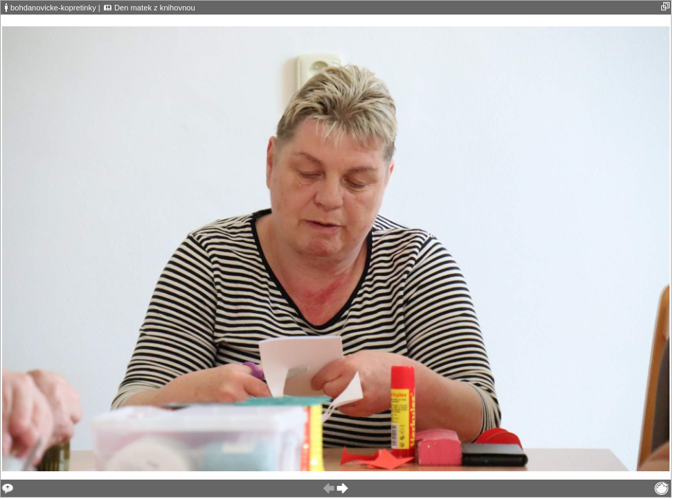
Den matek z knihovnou (154, 7)
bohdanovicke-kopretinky (53, 7)
